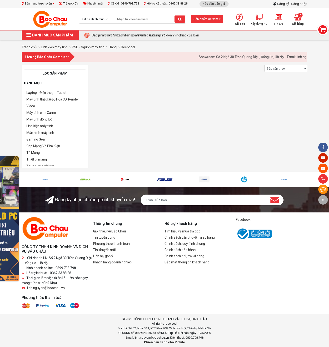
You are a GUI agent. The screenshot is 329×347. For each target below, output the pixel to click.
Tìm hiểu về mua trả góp (182, 231)
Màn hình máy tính (40, 133)
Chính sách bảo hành (180, 250)
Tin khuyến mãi (104, 250)
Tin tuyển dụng (104, 237)
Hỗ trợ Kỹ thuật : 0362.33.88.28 (166, 3)
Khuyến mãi (93, 3)
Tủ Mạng (33, 153)
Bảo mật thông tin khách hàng (186, 262)
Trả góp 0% (69, 3)
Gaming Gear (36, 139)
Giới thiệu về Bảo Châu (109, 231)
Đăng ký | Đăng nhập (292, 4)
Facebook (243, 219)
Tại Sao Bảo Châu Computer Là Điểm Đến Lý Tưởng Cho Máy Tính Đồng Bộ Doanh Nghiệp (158, 35)
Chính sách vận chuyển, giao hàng (189, 237)
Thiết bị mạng (36, 159)
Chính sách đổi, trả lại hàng (184, 256)
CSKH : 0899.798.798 (123, 3)
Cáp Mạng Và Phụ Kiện (43, 146)
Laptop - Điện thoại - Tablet (46, 93)
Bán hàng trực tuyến (38, 3)
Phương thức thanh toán (111, 244)
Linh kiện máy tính (39, 126)
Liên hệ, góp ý (103, 256)
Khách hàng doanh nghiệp (112, 262)
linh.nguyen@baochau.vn (46, 288)
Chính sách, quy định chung (184, 244)
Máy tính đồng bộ (39, 119)
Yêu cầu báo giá (214, 3)
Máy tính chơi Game (41, 113)
